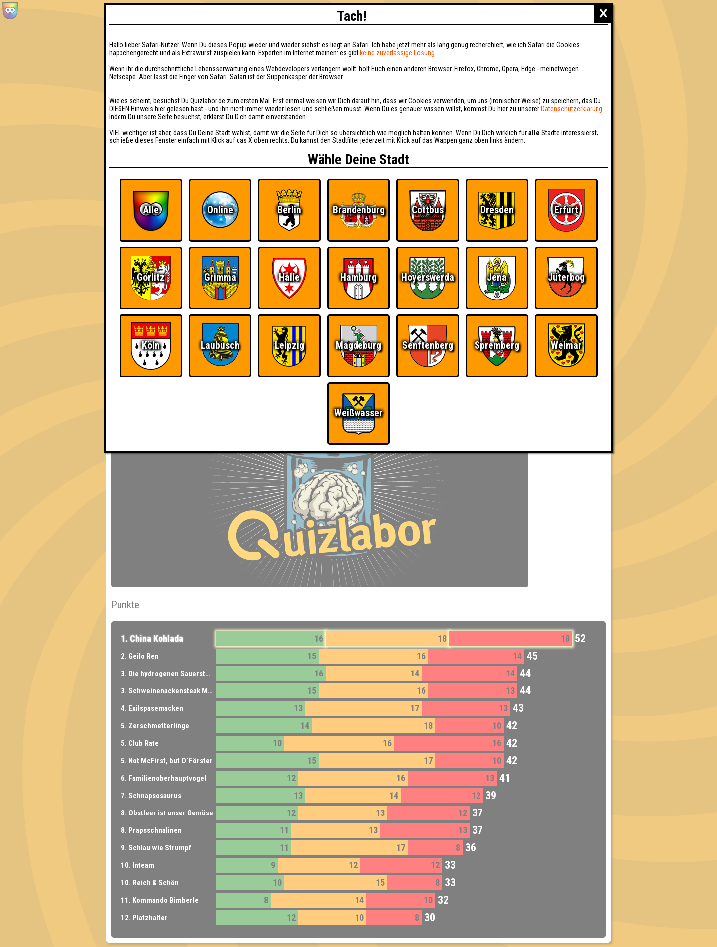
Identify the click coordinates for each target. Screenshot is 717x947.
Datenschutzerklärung (571, 109)
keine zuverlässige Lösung (397, 53)
